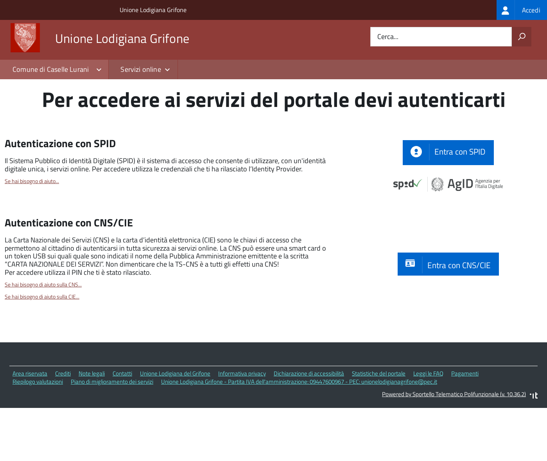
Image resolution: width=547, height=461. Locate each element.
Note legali (92, 417)
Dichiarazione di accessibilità (309, 417)
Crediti (63, 417)
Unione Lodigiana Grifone (153, 9)
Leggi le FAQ (428, 417)
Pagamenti (465, 417)
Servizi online (140, 69)
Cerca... (387, 37)
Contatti (122, 417)
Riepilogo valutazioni (38, 425)
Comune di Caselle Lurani (51, 69)
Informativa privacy (242, 417)
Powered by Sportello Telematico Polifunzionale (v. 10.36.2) (454, 438)
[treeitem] (522, 10)
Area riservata (30, 417)
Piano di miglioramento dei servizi (112, 425)
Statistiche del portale (378, 417)
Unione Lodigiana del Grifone (175, 417)
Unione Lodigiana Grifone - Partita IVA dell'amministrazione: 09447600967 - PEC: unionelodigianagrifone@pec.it (299, 425)
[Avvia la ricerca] (521, 36)
